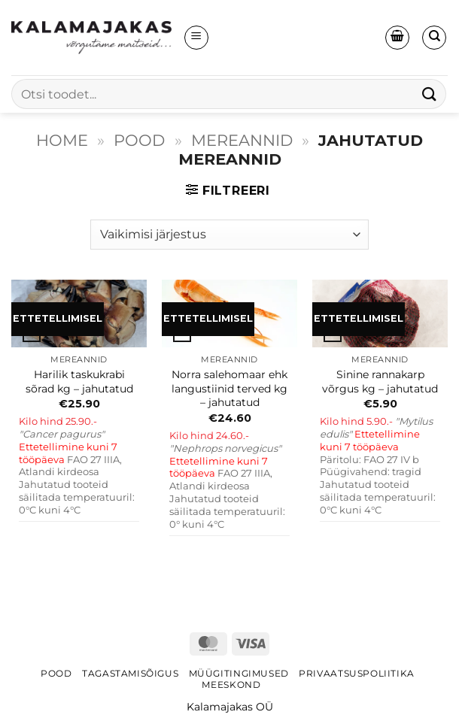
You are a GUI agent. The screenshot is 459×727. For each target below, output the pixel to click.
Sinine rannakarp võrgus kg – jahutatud (380, 381)
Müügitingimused (239, 673)
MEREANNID (242, 140)
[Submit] (430, 93)
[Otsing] (434, 38)
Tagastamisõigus (130, 673)
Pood (139, 140)
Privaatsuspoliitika (357, 673)
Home (62, 140)
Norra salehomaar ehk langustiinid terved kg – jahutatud (229, 388)
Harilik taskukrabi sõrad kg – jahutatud (79, 381)
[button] (196, 38)
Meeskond (231, 684)
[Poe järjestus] (229, 235)
